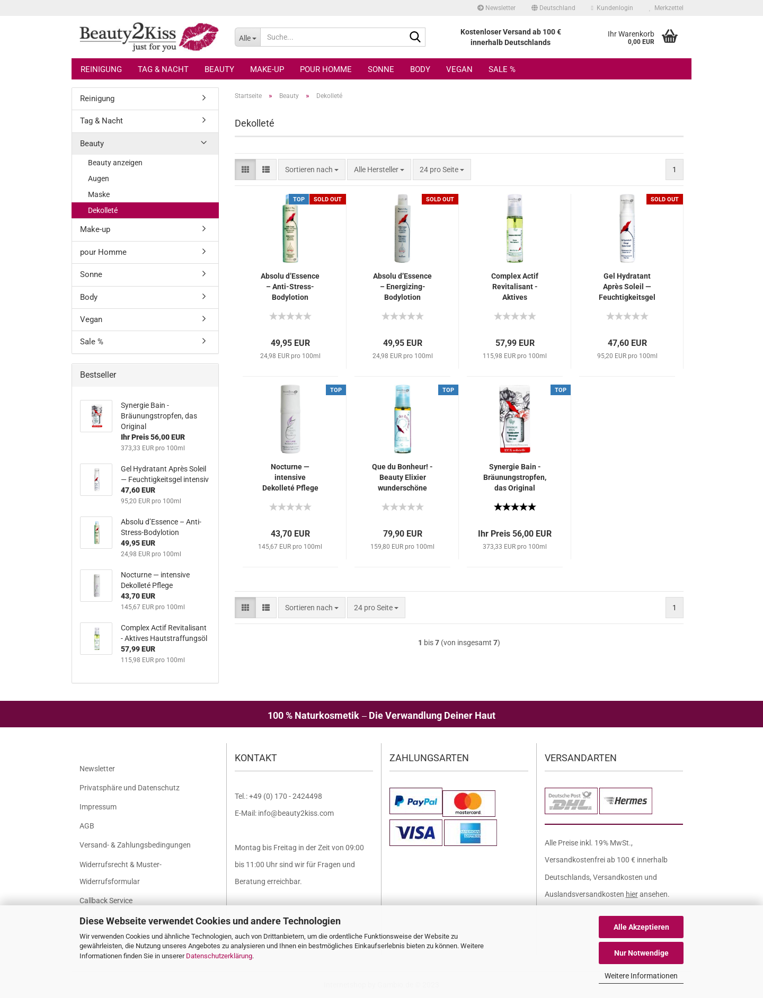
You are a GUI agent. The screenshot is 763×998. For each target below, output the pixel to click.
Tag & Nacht (163, 69)
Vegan (459, 69)
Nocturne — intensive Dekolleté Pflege (290, 477)
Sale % (502, 69)
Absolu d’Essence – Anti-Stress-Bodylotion (290, 286)
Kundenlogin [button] (612, 8)
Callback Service (105, 900)
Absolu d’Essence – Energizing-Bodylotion (402, 286)
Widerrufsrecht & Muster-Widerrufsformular (120, 873)
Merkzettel (666, 8)
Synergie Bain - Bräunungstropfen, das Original (514, 477)
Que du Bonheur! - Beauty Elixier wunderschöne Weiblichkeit (402, 477)
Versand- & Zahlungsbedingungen (135, 845)
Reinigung (101, 69)
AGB (86, 826)
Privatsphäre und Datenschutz (129, 787)
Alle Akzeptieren (641, 927)
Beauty (219, 69)
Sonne (381, 69)
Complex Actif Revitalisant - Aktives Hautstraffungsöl (515, 287)
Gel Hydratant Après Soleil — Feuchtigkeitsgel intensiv (627, 287)
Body (420, 69)
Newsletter (496, 8)
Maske (99, 194)
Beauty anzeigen (115, 162)
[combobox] (311, 169)
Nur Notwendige (641, 953)
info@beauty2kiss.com (296, 813)
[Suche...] (247, 37)
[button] (553, 8)
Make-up (267, 69)
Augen (98, 178)
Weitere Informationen (641, 976)
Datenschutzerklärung (219, 956)
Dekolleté (103, 210)
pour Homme (326, 69)
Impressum (98, 807)
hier (632, 894)
